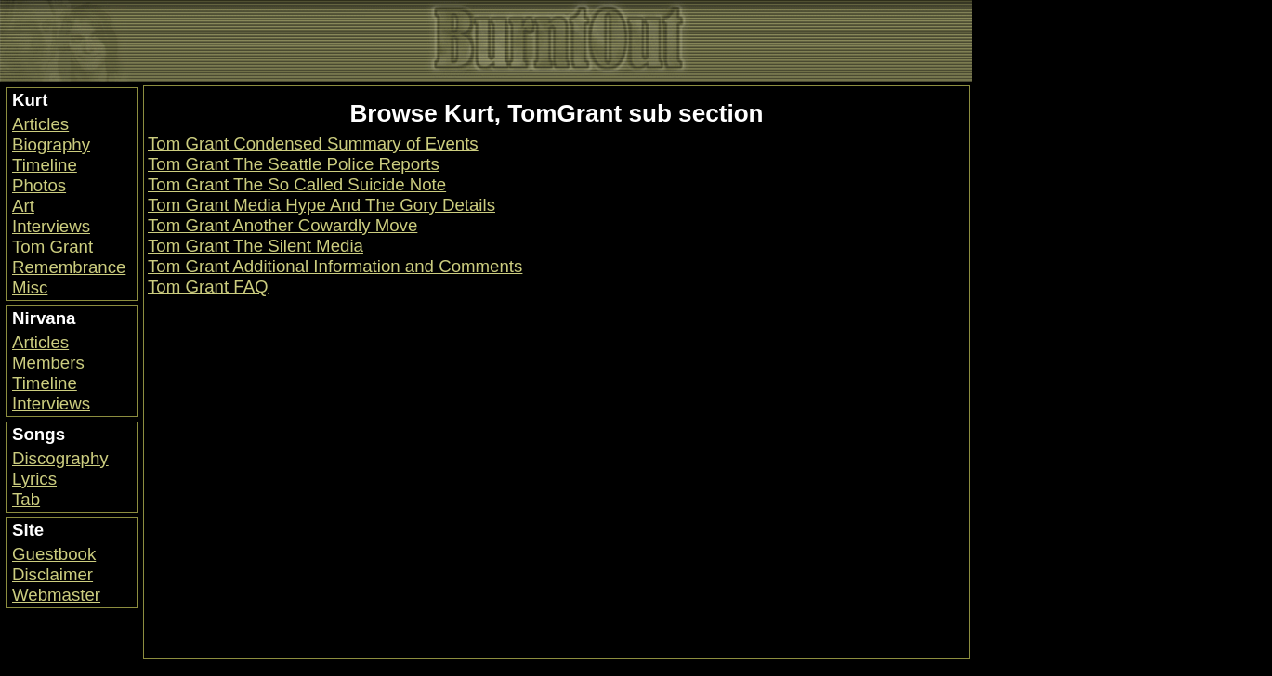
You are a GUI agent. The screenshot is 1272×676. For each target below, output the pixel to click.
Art (23, 205)
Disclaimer (52, 574)
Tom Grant (52, 246)
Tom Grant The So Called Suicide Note (297, 184)
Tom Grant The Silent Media (255, 245)
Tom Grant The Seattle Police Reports (293, 164)
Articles (40, 124)
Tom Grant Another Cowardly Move (282, 225)
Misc (29, 287)
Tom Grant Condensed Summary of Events (313, 143)
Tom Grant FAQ (208, 286)
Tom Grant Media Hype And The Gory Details (321, 204)
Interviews (51, 226)
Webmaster (56, 594)
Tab (26, 499)
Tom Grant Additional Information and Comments (335, 266)
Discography (60, 458)
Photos (39, 185)
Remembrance (68, 267)
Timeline (44, 165)
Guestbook (54, 554)
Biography (51, 144)
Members (48, 362)
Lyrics (34, 478)
